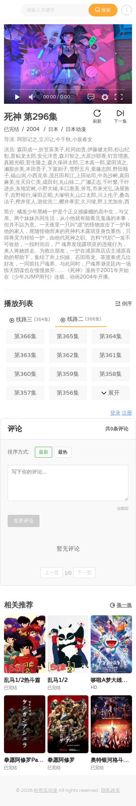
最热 (62, 452)
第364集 (110, 336)
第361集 (110, 355)
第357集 (25, 392)
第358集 (110, 374)
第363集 (25, 355)
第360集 (25, 374)
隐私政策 (110, 790)
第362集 (68, 355)
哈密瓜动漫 (45, 790)
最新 (43, 452)
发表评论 (23, 520)
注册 (127, 413)
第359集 (68, 374)
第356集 (68, 392)
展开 (110, 392)
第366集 (25, 336)
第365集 (68, 336)
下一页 (84, 572)
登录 (115, 413)
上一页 (52, 572)
